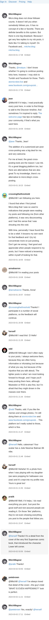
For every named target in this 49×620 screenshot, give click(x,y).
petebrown (13, 577)
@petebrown (14, 609)
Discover (13, 2)
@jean (11, 141)
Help (29, 2)
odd (10, 349)
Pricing (22, 2)
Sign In (3, 2)
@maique (21, 67)
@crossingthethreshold (19, 307)
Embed (27, 55)
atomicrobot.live (15, 82)
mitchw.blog (29, 46)
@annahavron (15, 290)
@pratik (12, 564)
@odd (11, 409)
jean (10, 99)
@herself (12, 444)
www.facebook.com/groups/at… (23, 85)
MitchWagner (15, 14)
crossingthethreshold (19, 194)
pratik (11, 497)
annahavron (14, 268)
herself (11, 331)
